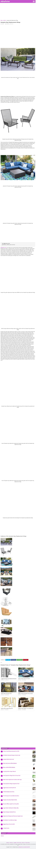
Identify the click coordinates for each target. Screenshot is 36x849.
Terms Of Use (19, 842)
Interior (2, 709)
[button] (33, 1)
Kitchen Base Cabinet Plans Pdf (7, 708)
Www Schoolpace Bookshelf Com (9, 812)
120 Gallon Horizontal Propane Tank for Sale (11, 755)
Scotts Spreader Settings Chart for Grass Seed (11, 775)
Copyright (14, 842)
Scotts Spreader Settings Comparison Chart (11, 783)
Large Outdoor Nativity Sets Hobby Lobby (10, 807)
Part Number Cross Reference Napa (10, 820)
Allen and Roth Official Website (9, 767)
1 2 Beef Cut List (6, 828)
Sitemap (7, 842)
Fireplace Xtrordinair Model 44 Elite (10, 799)
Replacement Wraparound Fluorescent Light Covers (13, 816)
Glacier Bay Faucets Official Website (10, 763)
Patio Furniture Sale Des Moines (24, 678)
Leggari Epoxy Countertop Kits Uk (9, 787)
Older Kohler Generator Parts (6, 693)
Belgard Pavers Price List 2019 (9, 824)
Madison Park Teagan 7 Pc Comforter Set (25, 708)
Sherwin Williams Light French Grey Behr (11, 803)
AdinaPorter (5, 1)
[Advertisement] (18, 12)
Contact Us (11, 842)
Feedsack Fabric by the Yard (8, 759)
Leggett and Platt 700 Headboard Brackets (8, 678)
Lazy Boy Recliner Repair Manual (9, 771)
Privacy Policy (27, 842)
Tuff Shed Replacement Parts (8, 791)
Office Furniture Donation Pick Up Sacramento (26, 693)
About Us (23, 842)
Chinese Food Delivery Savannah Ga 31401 (11, 751)
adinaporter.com (3, 247)
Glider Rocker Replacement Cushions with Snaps (12, 779)
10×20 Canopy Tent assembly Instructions (11, 795)
